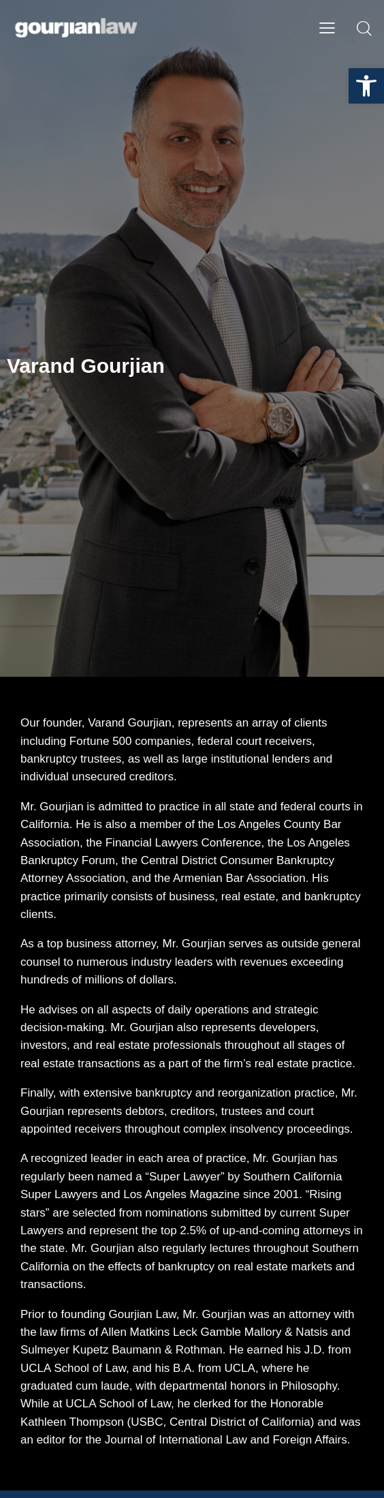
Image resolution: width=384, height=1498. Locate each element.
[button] (366, 86)
